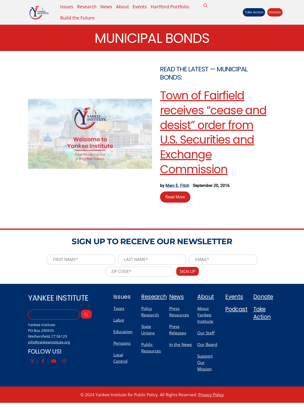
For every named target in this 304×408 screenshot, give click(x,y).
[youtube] (53, 365)
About (122, 7)
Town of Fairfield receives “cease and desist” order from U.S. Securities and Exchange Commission (213, 134)
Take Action (252, 12)
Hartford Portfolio (170, 7)
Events (140, 7)
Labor (119, 323)
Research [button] (86, 7)
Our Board (207, 348)
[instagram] (64, 365)
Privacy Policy (211, 399)
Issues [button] (66, 7)
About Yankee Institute (205, 318)
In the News (180, 348)
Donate (274, 12)
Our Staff (206, 336)
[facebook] (43, 365)
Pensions (121, 347)
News (106, 7)
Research (154, 300)
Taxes (118, 311)
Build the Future (77, 18)
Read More (175, 197)
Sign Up (188, 274)
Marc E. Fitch (177, 186)
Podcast (236, 312)
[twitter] (32, 365)
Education (123, 335)
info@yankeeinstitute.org (49, 346)
